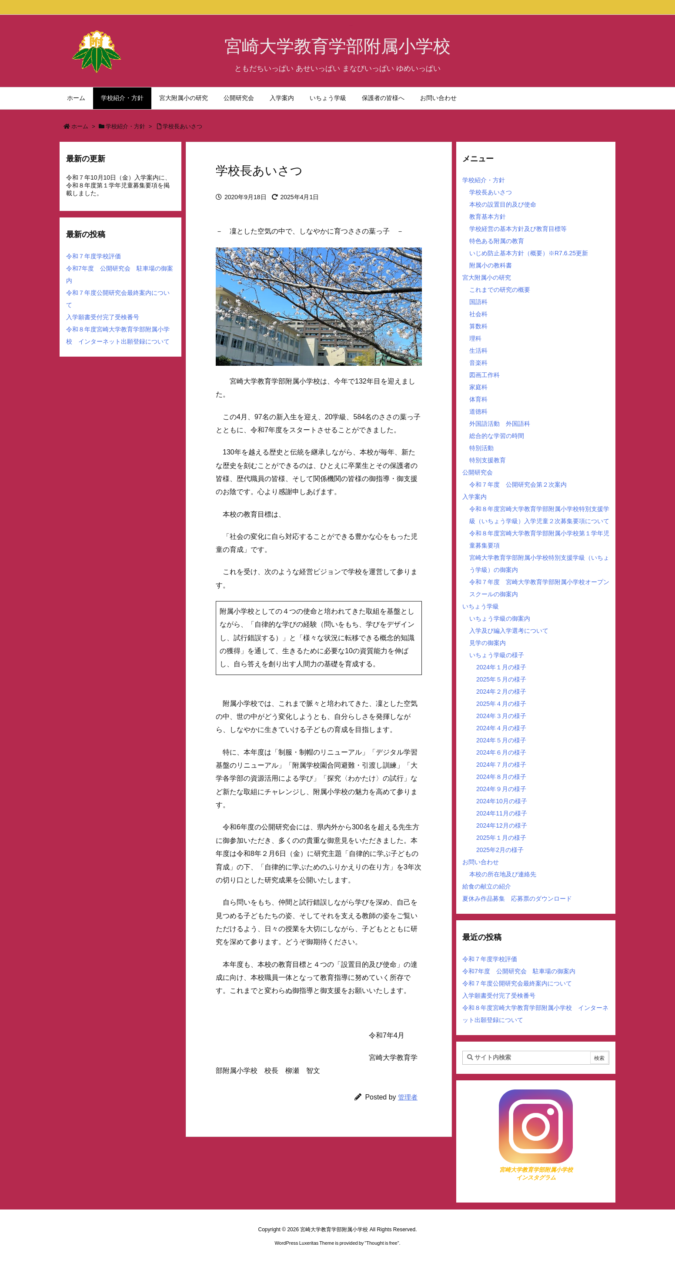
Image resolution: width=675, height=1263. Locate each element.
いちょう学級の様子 (496, 655)
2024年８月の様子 (501, 776)
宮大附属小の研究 (486, 277)
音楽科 (478, 362)
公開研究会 (477, 472)
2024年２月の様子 (501, 691)
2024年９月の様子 (501, 788)
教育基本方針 (487, 216)
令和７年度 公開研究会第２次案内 (518, 484)
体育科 (478, 399)
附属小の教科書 (490, 265)
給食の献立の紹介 (486, 886)
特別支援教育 (487, 460)
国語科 (478, 301)
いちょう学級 (480, 606)
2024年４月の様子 (501, 728)
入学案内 (474, 496)
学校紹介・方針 (125, 126)
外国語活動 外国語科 (499, 423)
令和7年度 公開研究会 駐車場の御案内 (518, 971)
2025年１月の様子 (501, 837)
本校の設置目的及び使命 (502, 204)
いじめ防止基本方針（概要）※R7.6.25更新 (528, 253)
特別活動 (481, 447)
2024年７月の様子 (501, 764)
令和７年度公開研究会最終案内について (517, 983)
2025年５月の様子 (501, 679)
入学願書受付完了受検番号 (102, 317)
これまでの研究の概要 (499, 289)
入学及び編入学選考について (508, 630)
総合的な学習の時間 (496, 435)
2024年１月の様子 (501, 667)
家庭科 (478, 387)
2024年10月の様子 (501, 801)
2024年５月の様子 (501, 740)
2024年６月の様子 (501, 752)
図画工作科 (484, 374)
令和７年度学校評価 (93, 256)
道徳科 (478, 411)
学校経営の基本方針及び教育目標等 (518, 228)
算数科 (478, 326)
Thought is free (381, 1243)
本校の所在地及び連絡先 (502, 874)
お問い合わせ (480, 862)
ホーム (79, 126)
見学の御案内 (487, 642)
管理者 (408, 1097)
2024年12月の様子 (501, 825)
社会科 (478, 314)
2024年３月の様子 (501, 715)
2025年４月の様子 (501, 703)
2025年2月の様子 (500, 849)
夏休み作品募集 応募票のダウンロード (517, 898)
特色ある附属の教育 (496, 240)
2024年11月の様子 (501, 813)
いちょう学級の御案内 (499, 618)
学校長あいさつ (182, 126)
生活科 (478, 350)
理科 (475, 338)
